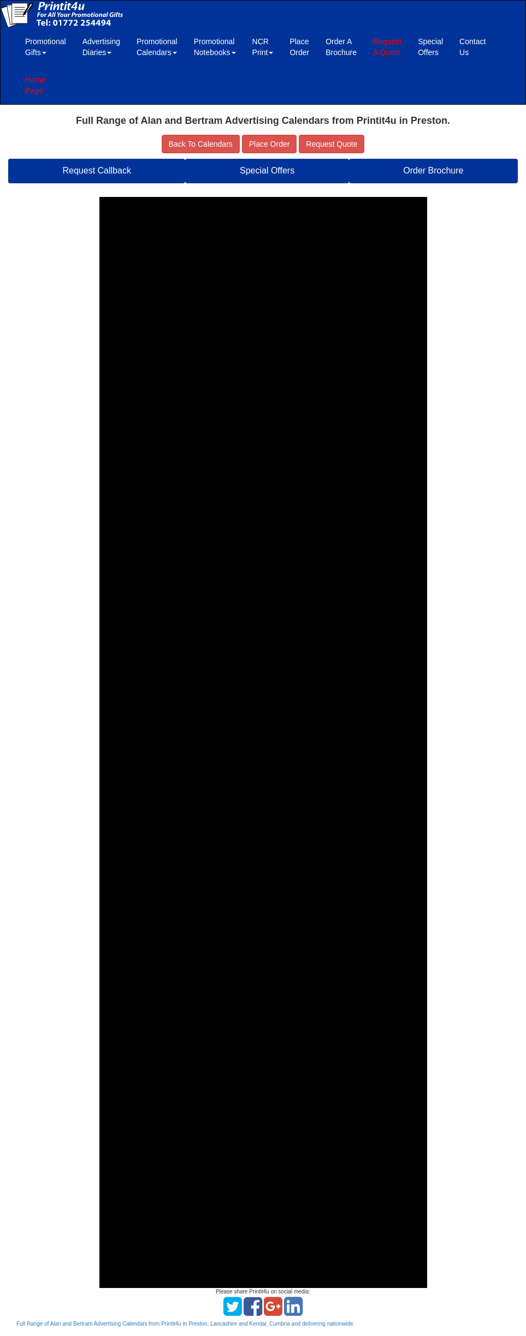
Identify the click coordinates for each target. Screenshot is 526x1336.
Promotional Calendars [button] (157, 47)
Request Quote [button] (331, 144)
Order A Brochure (341, 47)
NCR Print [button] (263, 47)
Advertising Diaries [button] (101, 47)
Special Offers (430, 47)
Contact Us (472, 47)
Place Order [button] (269, 144)
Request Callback (97, 170)
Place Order (299, 47)
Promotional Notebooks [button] (215, 47)
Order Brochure (433, 170)
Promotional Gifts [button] (45, 47)
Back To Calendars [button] (201, 144)
